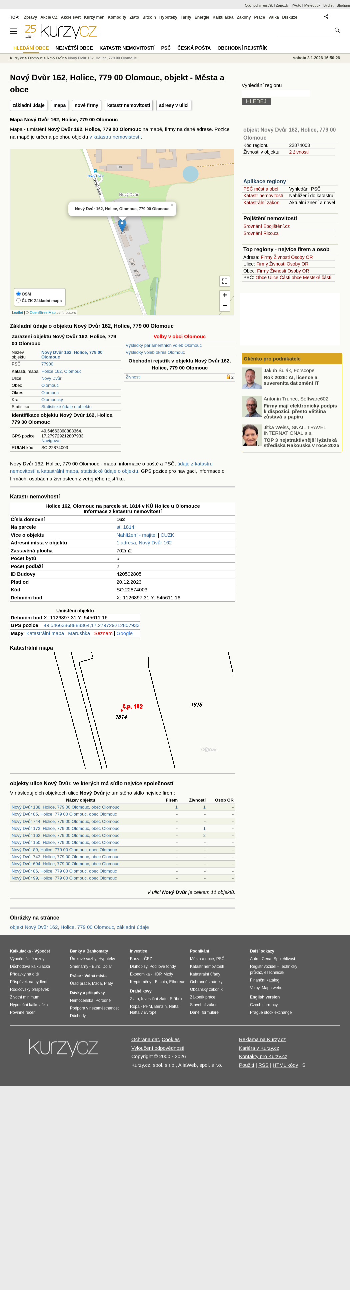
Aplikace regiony (264, 181)
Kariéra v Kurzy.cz (259, 1048)
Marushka (79, 633)
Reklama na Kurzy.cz (262, 1039)
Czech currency (264, 1004)
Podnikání (199, 951)
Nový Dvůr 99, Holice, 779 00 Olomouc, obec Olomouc (64, 878)
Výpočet (42, 951)
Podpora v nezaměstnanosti (95, 1008)
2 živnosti (298, 152)
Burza (135, 959)
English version (265, 997)
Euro (96, 966)
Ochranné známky (206, 981)
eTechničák (274, 972)
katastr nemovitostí (128, 105)
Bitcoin (149, 17)
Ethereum (177, 981)
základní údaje (29, 105)
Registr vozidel (263, 966)
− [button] (225, 306)
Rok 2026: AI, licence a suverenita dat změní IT (291, 380)
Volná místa (95, 975)
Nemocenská (81, 1000)
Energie (202, 17)
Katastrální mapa (45, 633)
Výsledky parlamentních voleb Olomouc (164, 345)
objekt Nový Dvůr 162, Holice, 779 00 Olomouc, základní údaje (79, 927)
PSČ (166, 48)
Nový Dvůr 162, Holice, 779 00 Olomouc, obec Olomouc (65, 835)
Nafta (174, 1006)
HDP (157, 974)
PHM (147, 1006)
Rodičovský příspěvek (29, 989)
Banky (76, 951)
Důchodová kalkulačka (30, 966)
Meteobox (312, 5)
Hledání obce (31, 48)
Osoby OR (302, 257)
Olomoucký (52, 399)
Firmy (266, 257)
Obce (261, 277)
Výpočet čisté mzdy (27, 959)
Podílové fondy (162, 966)
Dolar (107, 966)
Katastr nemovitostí (263, 195)
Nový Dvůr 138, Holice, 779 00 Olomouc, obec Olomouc (65, 807)
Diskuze (289, 17)
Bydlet (328, 5)
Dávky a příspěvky (87, 992)
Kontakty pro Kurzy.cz (263, 1056)
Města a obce (202, 959)
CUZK (167, 535)
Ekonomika (140, 974)
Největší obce (74, 48)
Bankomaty (97, 951)
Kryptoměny (140, 981)
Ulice (273, 277)
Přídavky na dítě (24, 974)
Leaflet (17, 313)
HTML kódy (285, 1065)
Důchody (78, 1015)
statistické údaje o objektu (109, 471)
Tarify (186, 17)
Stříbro (176, 998)
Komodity (117, 17)
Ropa (135, 1006)
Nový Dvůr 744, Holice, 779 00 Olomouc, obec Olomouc (65, 821)
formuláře (210, 1012)
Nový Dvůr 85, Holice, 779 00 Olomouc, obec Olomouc (64, 814)
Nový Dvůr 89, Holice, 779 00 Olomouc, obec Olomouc (64, 849)
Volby (254, 987)
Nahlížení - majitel (137, 535)
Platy (108, 983)
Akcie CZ (48, 17)
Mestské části (317, 277)
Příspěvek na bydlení (28, 981)
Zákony (244, 17)
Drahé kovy (141, 991)
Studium (343, 5)
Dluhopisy (138, 966)
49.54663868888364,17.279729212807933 (92, 625)
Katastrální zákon (261, 202)
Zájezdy (282, 5)
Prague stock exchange (271, 1012)
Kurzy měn (94, 17)
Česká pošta (194, 48)
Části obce (291, 277)
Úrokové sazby (83, 959)
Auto (254, 959)
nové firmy (86, 105)
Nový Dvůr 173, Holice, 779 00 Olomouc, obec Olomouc (65, 828)
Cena (266, 959)
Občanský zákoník (206, 989)
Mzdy (168, 974)
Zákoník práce (202, 997)
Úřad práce (80, 983)
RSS (263, 1065)
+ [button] (225, 296)
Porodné (103, 1000)
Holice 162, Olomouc (61, 371)
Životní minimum (24, 997)
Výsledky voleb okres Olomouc (155, 352)
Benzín (160, 1006)
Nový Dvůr (51, 378)
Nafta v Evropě (143, 1012)
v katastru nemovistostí (115, 137)
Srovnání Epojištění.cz (266, 226)
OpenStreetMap (43, 313)
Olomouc (50, 385)
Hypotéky (168, 17)
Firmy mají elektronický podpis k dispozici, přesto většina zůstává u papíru (300, 411)
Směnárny (79, 966)
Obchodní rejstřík (259, 5)
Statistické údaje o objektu (66, 406)
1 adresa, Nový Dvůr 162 (144, 542)
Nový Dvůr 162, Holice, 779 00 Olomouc (102, 58)
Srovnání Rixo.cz (261, 233)
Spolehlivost (284, 959)
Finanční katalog (264, 980)
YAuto (296, 5)
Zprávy (30, 17)
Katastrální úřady (205, 974)
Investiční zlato (154, 998)
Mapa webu (272, 987)
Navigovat (51, 440)
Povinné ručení (23, 1012)
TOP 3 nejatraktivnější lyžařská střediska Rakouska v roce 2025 (301, 442)
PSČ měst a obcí (260, 189)
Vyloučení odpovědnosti (157, 1048)
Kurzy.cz (17, 58)
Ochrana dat (145, 1039)
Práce (259, 17)
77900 (47, 363)
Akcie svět (71, 17)
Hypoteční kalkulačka (29, 1004)
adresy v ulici (174, 105)
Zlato (134, 17)
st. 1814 (125, 527)
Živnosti (133, 376)
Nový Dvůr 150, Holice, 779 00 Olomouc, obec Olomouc (65, 842)
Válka (273, 17)
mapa (60, 105)
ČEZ (148, 959)
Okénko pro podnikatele (272, 358)
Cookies (171, 1039)
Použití (246, 1065)
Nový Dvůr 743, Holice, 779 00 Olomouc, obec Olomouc (65, 856)
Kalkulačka (223, 17)
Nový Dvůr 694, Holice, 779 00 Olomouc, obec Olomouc (65, 863)
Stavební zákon (204, 1004)
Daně (195, 1012)
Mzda (97, 983)
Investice (138, 951)
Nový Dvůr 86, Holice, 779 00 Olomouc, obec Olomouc (64, 871)
